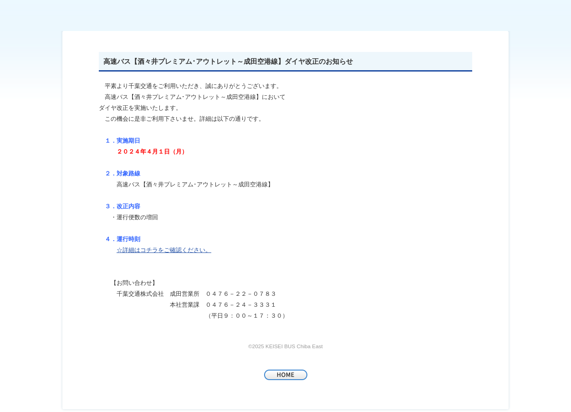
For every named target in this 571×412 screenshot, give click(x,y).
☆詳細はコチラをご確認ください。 (164, 250)
